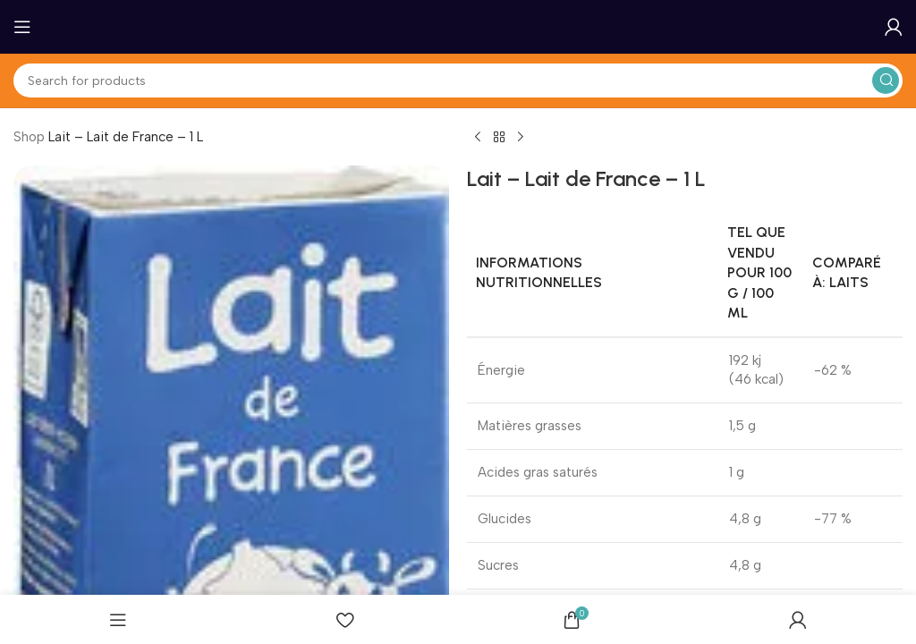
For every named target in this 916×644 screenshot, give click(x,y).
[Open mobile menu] (22, 27)
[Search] (458, 80)
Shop (29, 137)
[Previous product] (477, 137)
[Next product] (520, 137)
